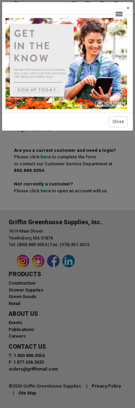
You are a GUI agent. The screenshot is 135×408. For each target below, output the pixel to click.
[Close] (128, 8)
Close (118, 121)
